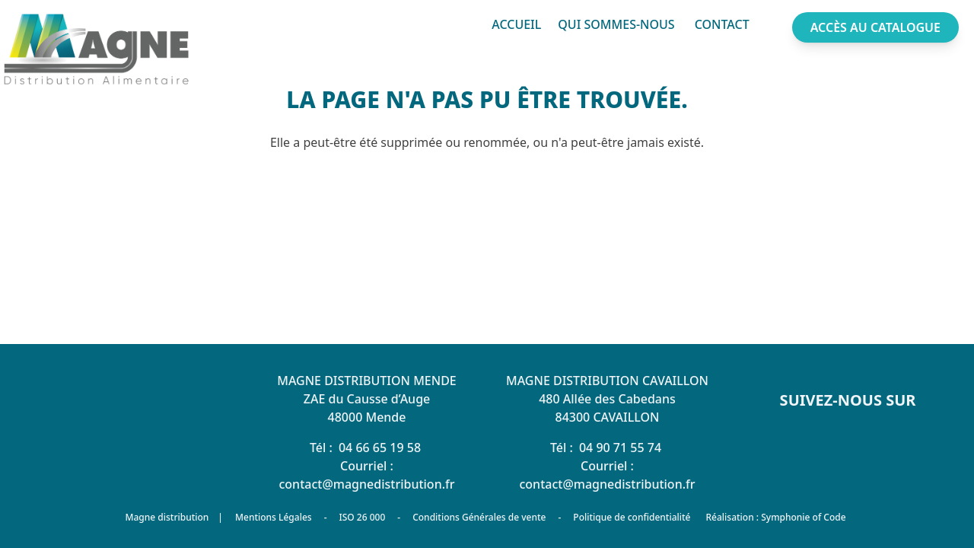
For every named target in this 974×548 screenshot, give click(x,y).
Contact (722, 24)
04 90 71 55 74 (620, 447)
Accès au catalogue (875, 27)
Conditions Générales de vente (479, 517)
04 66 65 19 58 (380, 447)
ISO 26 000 (362, 517)
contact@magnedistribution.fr (366, 484)
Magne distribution (166, 517)
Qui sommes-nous (616, 24)
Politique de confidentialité (631, 517)
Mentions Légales (273, 517)
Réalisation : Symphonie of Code (775, 517)
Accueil (516, 24)
